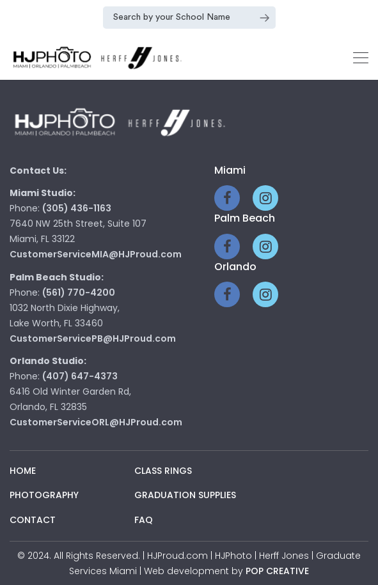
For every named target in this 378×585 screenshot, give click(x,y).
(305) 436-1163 (76, 208)
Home (23, 470)
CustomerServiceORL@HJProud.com (96, 422)
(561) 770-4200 (78, 292)
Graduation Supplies (185, 495)
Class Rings (163, 470)
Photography (44, 495)
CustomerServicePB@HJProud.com (93, 338)
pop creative (277, 571)
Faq (143, 519)
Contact (33, 519)
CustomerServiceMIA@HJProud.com (96, 254)
